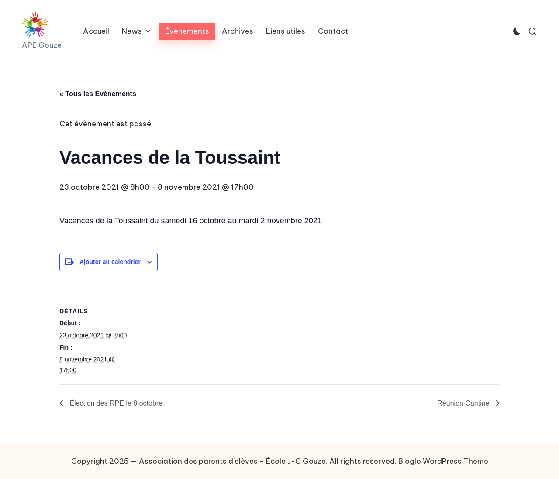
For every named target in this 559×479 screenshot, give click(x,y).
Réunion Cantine (464, 403)
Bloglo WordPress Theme (443, 461)
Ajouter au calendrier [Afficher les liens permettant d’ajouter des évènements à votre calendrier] (110, 261)
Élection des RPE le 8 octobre (115, 403)
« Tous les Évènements (97, 93)
